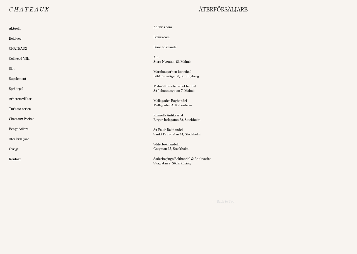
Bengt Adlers (18, 129)
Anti (156, 57)
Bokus (158, 37)
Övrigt (13, 149)
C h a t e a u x (29, 9)
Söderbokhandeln (166, 144)
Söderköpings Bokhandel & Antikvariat (182, 159)
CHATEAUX (18, 48)
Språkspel (16, 89)
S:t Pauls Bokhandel (168, 130)
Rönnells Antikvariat (168, 115)
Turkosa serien (20, 109)
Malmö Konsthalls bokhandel (174, 86)
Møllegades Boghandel (170, 101)
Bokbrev (15, 38)
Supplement (17, 78)
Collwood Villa (19, 58)
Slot (12, 68)
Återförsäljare (19, 139)
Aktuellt (15, 28)
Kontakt (15, 159)
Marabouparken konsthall (172, 72)
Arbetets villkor (20, 99)
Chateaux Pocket (21, 119)
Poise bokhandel (165, 47)
